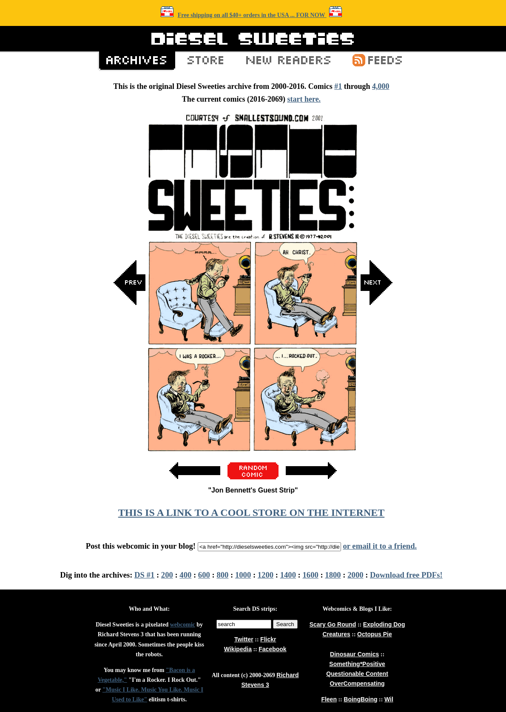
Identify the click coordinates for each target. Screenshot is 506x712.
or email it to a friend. (380, 545)
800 (222, 574)
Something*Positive (357, 664)
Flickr (268, 639)
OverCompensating (357, 683)
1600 (310, 574)
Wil (388, 699)
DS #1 (144, 574)
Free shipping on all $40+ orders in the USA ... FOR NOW (252, 15)
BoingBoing (360, 699)
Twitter (243, 639)
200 (167, 574)
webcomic (182, 624)
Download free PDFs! (406, 574)
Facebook (272, 649)
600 (204, 574)
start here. (304, 99)
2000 (355, 574)
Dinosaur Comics (354, 654)
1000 (243, 574)
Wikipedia (238, 649)
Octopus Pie (374, 634)
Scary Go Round (333, 624)
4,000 (380, 86)
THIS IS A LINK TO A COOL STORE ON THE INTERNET (251, 512)
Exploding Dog (384, 624)
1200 (265, 574)
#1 (338, 86)
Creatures (336, 634)
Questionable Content (357, 673)
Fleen (329, 699)
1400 (288, 574)
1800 (333, 574)
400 (185, 574)
